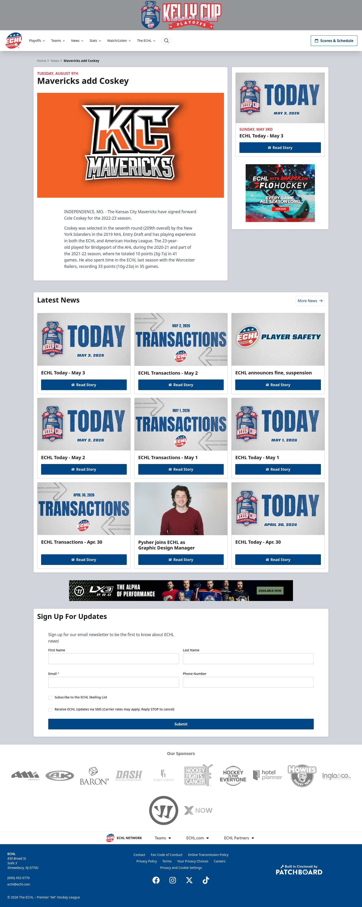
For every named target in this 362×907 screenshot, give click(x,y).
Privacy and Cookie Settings (181, 867)
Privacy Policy (146, 861)
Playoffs (37, 40)
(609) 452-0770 (18, 878)
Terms (167, 861)
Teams (58, 40)
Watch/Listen (119, 40)
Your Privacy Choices (192, 861)
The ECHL (146, 40)
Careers (220, 861)
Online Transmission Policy (208, 854)
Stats (96, 40)
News (77, 40)
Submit (181, 724)
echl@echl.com (18, 884)
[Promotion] (181, 15)
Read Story (280, 147)
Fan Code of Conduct (166, 854)
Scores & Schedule (334, 40)
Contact (139, 854)
